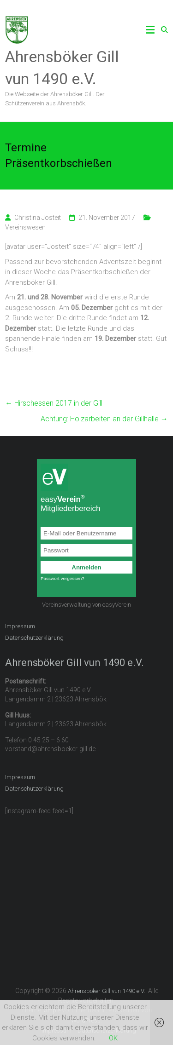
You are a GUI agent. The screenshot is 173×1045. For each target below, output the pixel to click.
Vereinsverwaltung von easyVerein (86, 604)
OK (113, 1038)
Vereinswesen (25, 227)
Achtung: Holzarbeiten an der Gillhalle (104, 418)
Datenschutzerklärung (34, 637)
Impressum (20, 626)
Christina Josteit (37, 217)
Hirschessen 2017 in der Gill (53, 403)
